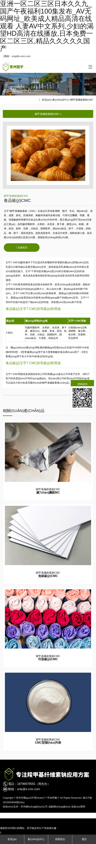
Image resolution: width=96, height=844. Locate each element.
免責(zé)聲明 (78, 806)
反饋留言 (21, 247)
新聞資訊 (60, 839)
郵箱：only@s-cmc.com (16, 56)
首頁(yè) (46, 99)
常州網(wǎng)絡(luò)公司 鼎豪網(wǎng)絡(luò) (46, 806)
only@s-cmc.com (28, 789)
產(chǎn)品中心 (60, 99)
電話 (84, 839)
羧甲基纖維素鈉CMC (81, 99)
